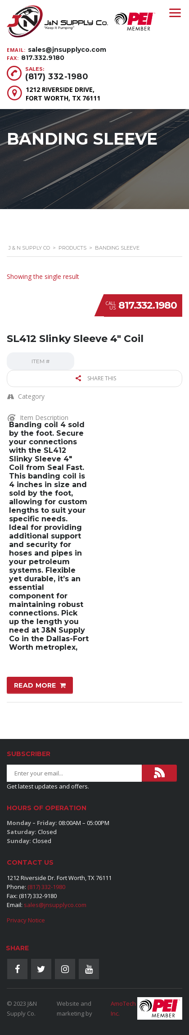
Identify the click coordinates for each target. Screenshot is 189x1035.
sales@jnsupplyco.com (67, 50)
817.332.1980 (147, 305)
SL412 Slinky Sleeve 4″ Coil (75, 339)
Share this (96, 378)
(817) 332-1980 (56, 77)
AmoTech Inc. (123, 1008)
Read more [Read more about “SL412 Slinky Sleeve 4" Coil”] (35, 685)
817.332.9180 (42, 58)
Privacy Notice (26, 920)
